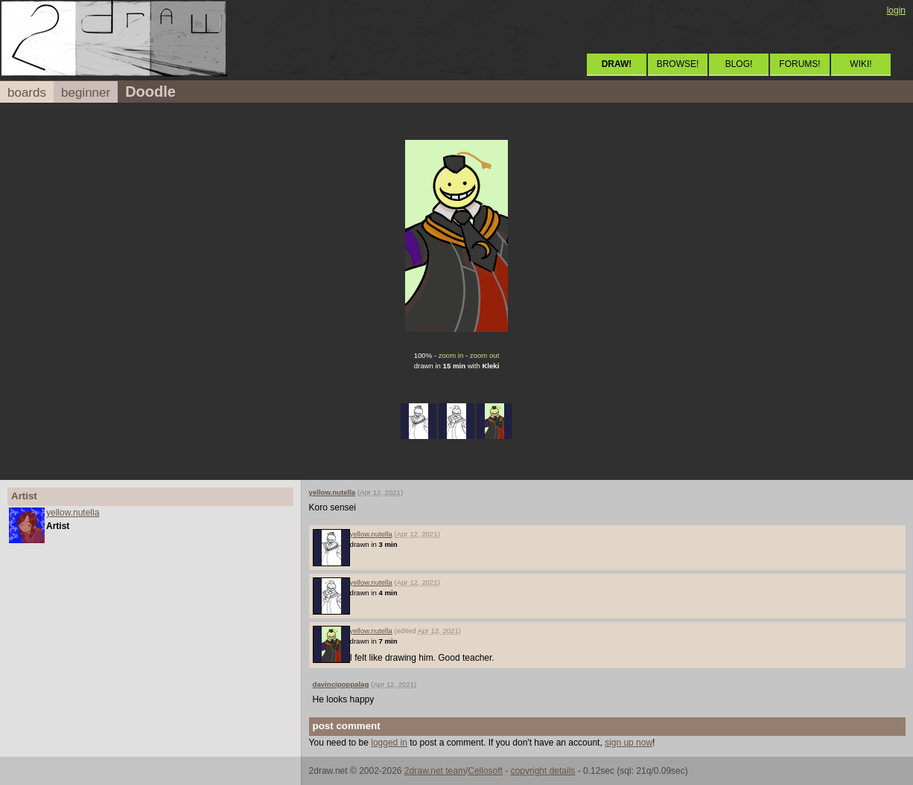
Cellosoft (485, 771)
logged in (389, 742)
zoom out (484, 355)
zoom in (451, 355)
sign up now (628, 742)
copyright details (543, 771)
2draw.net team (434, 771)
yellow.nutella (72, 512)
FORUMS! (799, 64)
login (896, 10)
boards (26, 93)
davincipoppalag (341, 684)
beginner (85, 93)
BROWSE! (678, 64)
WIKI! (860, 64)
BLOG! (739, 64)
